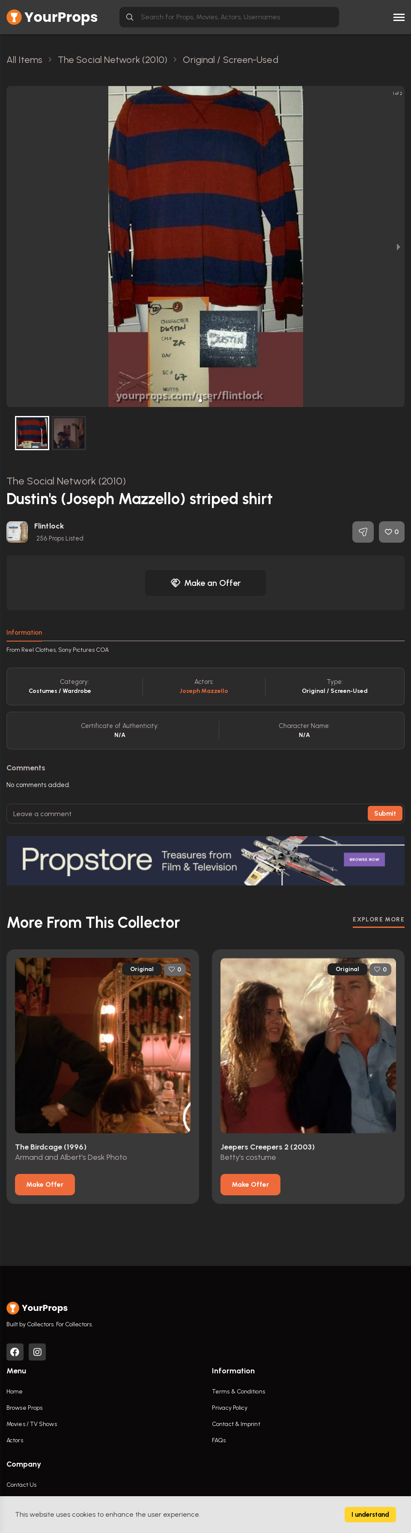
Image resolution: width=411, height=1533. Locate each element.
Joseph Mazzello (204, 691)
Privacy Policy (229, 1407)
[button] (200, 400)
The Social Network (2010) (66, 481)
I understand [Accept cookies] (370, 1514)
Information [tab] (24, 632)
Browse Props (24, 1407)
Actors (14, 1440)
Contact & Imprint (236, 1424)
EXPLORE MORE (379, 919)
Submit (385, 813)
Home (14, 1391)
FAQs (219, 1440)
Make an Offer (205, 583)
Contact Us (21, 1484)
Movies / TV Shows (31, 1424)
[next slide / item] (399, 246)
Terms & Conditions (238, 1391)
